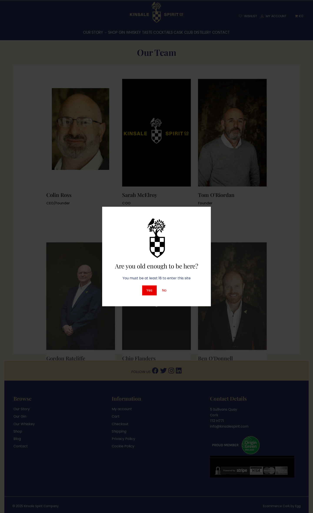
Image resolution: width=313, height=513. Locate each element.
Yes (149, 290)
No (164, 290)
